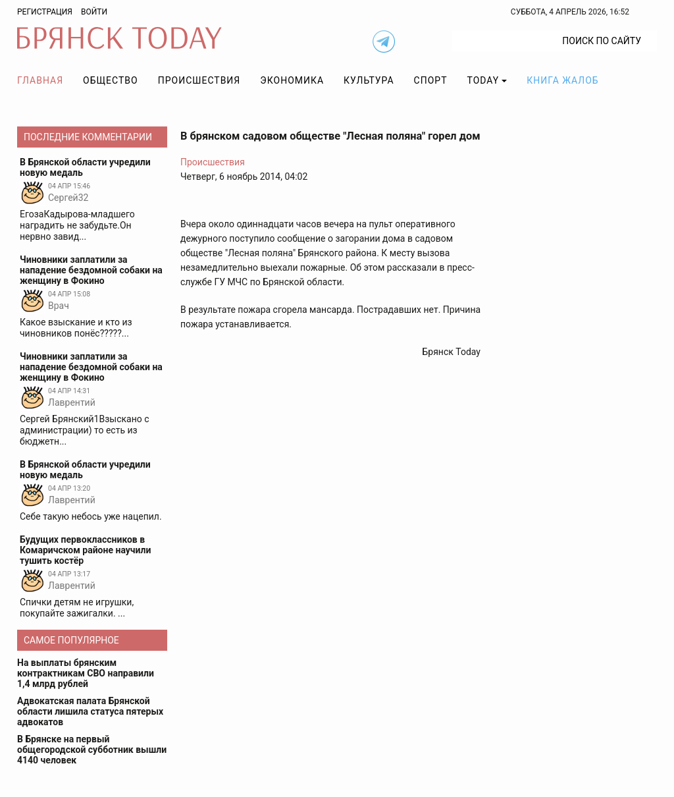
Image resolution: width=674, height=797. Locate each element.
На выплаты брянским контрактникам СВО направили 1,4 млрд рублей (85, 673)
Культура (369, 80)
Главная (40, 80)
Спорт (431, 80)
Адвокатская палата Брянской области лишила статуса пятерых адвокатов (90, 711)
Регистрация (44, 11)
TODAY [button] (483, 80)
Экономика (292, 80)
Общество (110, 80)
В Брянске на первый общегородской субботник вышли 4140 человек (92, 749)
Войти (94, 11)
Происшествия (199, 80)
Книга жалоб (562, 80)
